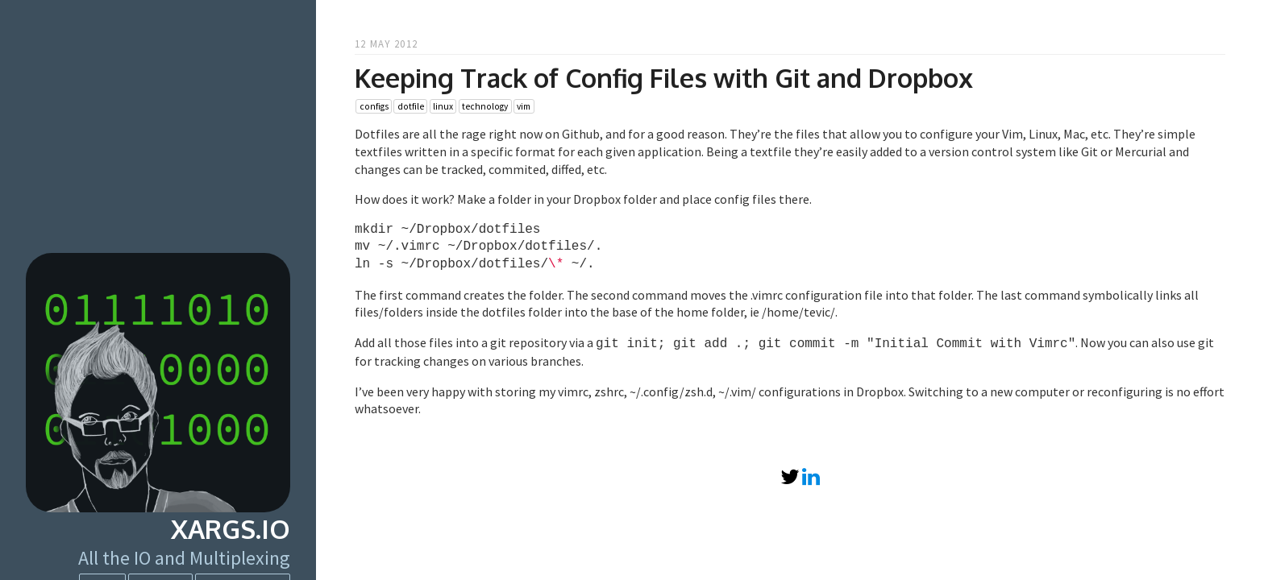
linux (443, 106)
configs (374, 106)
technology (485, 106)
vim (523, 106)
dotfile (410, 106)
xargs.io (230, 528)
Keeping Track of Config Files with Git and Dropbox (664, 77)
